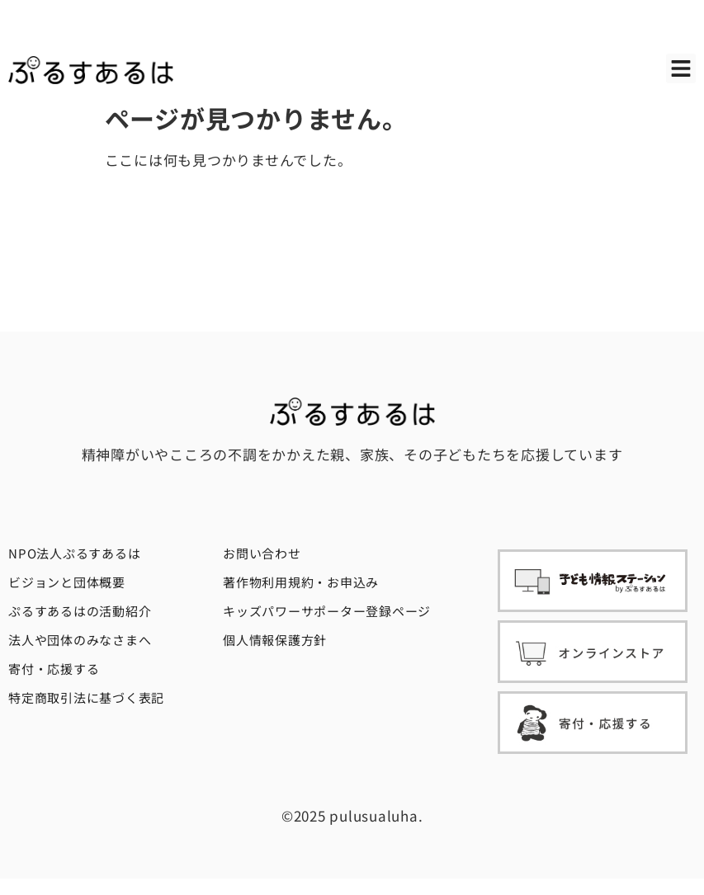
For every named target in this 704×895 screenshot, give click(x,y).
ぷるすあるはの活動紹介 (79, 610)
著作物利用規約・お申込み (301, 582)
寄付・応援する (53, 668)
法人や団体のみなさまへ (79, 639)
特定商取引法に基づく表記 (86, 697)
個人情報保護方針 (275, 639)
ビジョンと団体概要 (66, 582)
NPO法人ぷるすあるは (74, 553)
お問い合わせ (262, 553)
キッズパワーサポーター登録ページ (327, 610)
